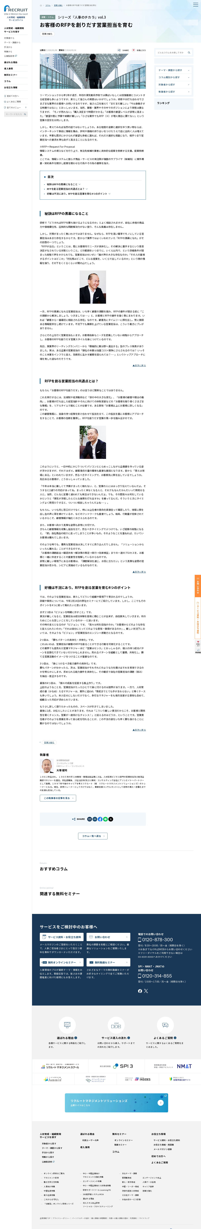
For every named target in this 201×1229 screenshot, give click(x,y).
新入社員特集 (49, 1195)
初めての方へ (13, 95)
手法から (8, 47)
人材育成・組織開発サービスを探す (14, 30)
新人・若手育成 (128, 1182)
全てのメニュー (14, 107)
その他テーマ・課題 (130, 1195)
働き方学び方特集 (51, 1182)
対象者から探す (167, 84)
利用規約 (133, 1218)
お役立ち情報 (10, 87)
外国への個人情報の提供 (118, 1218)
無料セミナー (10, 74)
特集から (8, 51)
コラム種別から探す (169, 77)
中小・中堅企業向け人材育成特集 (97, 1185)
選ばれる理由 (10, 62)
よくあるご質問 (14, 101)
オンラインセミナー (123, 1140)
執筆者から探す (167, 91)
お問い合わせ (102, 937)
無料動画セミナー (105, 962)
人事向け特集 (49, 1186)
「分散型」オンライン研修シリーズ (58, 1203)
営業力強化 (58, 5)
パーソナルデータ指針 (80, 1218)
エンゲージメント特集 (92, 1181)
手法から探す (48, 1152)
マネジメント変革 (51, 1177)
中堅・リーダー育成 (130, 1186)
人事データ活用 (149, 1182)
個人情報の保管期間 (99, 1218)
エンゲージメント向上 (152, 1177)
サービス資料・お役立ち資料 (64, 937)
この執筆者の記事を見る (57, 798)
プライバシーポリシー (61, 1218)
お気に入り (141, 50)
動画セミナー (120, 1144)
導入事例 (8, 68)
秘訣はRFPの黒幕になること (62, 184)
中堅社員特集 (49, 1190)
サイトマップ (144, 1218)
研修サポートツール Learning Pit (97, 1190)
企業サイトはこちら (117, 1102)
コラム (7, 81)
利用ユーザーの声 (90, 1140)
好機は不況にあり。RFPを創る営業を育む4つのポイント (77, 193)
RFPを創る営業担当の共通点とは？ (66, 189)
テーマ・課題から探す (170, 70)
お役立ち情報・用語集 (164, 1144)
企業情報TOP (45, 1218)
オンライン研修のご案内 (54, 1173)
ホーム (41, 5)
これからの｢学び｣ (51, 1199)
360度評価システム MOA (93, 1194)
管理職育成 (126, 1177)
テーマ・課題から (12, 42)
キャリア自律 (148, 1186)
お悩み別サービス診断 (131, 1199)
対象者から (9, 37)
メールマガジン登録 (163, 1149)
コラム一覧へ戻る (91, 836)
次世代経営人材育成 (130, 1190)
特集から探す (48, 1156)
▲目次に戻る (139, 365)
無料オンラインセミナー (62, 962)
